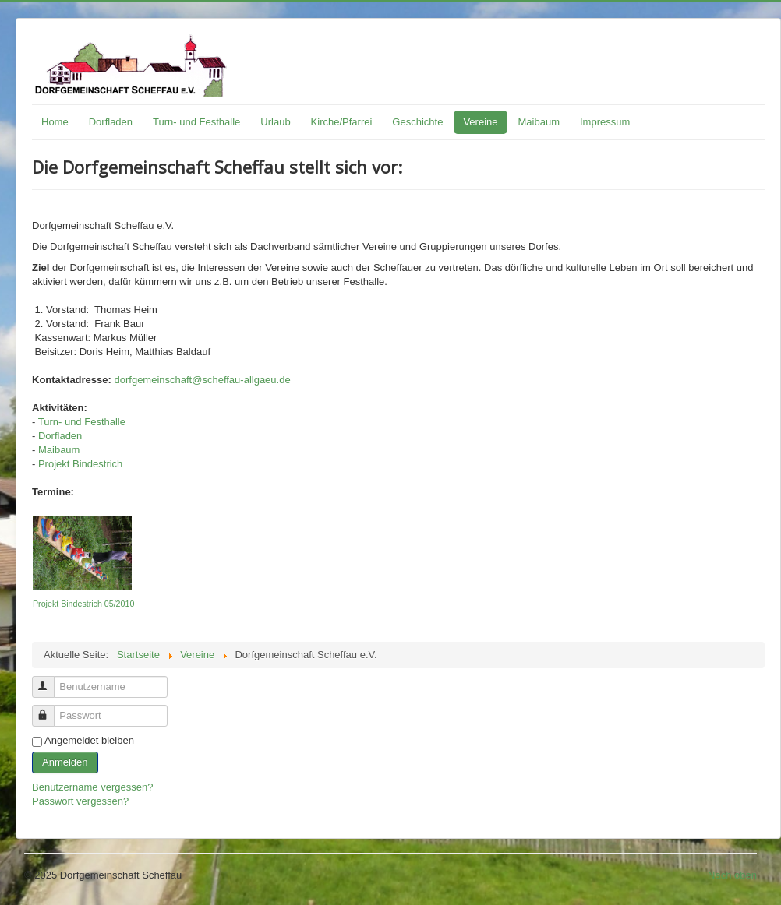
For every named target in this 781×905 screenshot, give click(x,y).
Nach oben (732, 875)
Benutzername (50, 680)
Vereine (480, 122)
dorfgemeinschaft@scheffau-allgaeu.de (203, 380)
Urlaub (275, 122)
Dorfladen (111, 122)
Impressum (605, 122)
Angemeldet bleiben (89, 740)
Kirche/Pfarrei (342, 122)
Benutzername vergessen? (92, 787)
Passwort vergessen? (80, 801)
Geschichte (417, 122)
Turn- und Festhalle (196, 122)
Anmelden (65, 762)
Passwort (50, 709)
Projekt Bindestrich (80, 464)
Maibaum (539, 122)
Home (55, 122)
